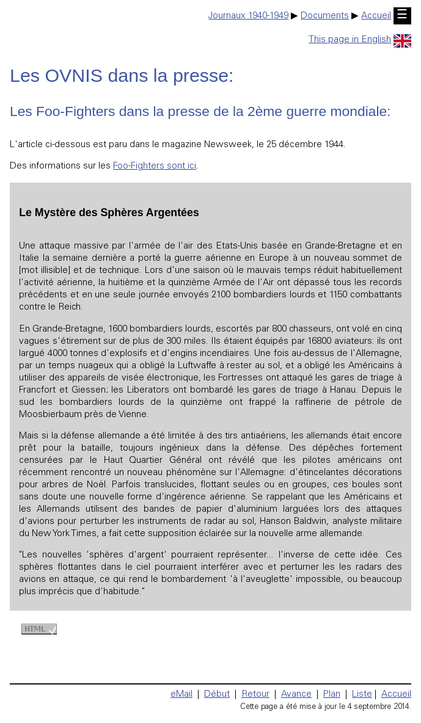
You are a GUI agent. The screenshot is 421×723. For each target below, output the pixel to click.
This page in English (360, 40)
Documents (325, 16)
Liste (362, 694)
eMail (181, 694)
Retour (255, 694)
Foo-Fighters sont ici (154, 166)
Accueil (376, 16)
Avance (296, 694)
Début (217, 694)
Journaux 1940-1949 (248, 16)
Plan (331, 694)
